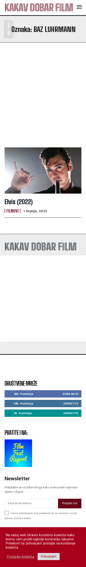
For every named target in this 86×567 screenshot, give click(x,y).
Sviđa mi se (70, 393)
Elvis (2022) (19, 202)
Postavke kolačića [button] (20, 557)
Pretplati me (69, 503)
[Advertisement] (43, 95)
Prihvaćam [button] (48, 556)
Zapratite (70, 403)
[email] (31, 503)
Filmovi (12, 211)
